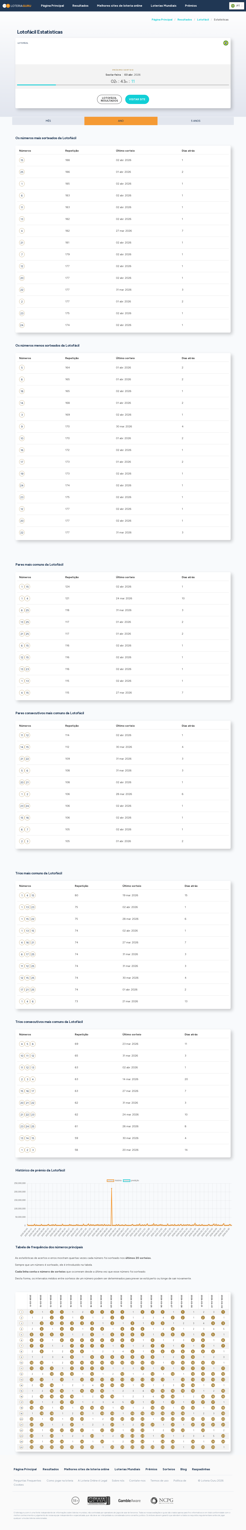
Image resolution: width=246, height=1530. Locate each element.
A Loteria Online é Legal (92, 1480)
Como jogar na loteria (60, 1480)
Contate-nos (137, 1480)
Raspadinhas (201, 1469)
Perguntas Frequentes (27, 1480)
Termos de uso (159, 1480)
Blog (183, 1469)
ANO (121, 120)
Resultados (184, 19)
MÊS (48, 120)
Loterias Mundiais (163, 6)
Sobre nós (118, 1480)
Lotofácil (203, 19)
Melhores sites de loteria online (119, 6)
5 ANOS (195, 120)
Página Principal (162, 19)
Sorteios (169, 1469)
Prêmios (191, 6)
